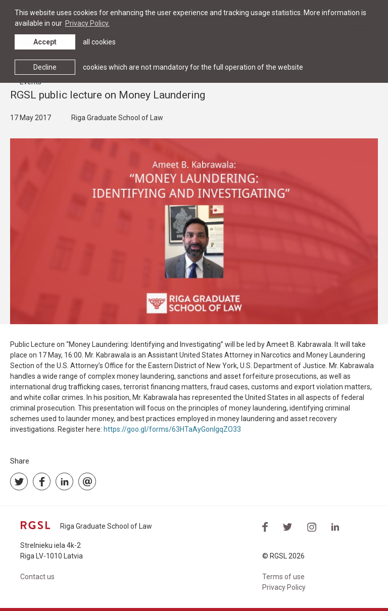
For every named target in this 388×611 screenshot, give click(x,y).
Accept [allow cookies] (45, 42)
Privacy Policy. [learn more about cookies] (87, 23)
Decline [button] (45, 67)
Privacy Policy (284, 587)
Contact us (37, 577)
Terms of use (283, 577)
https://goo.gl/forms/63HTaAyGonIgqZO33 (172, 429)
